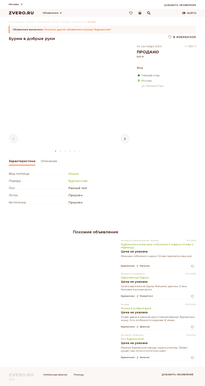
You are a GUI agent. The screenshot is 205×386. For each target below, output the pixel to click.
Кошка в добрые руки (136, 308)
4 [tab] (70, 151)
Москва (14, 4)
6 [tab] (79, 151)
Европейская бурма (135, 277)
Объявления (50, 12)
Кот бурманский (132, 338)
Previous (13, 138)
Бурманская (78, 181)
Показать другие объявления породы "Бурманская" (77, 29)
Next (125, 138)
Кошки (73, 174)
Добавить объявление (178, 374)
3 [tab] (65, 151)
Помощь (79, 374)
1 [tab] (55, 151)
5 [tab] (75, 151)
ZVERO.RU (21, 12)
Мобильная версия (55, 374)
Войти (191, 13)
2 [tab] (60, 151)
